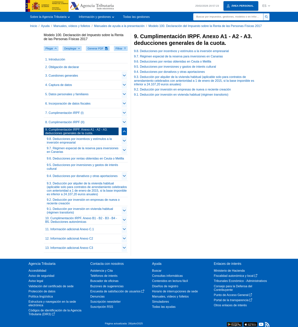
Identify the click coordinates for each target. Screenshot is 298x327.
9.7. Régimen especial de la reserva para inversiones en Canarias (82, 150)
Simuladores (160, 301)
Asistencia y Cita (101, 270)
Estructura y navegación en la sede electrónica (52, 303)
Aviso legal (36, 281)
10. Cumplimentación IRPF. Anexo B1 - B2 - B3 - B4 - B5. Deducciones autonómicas (81, 220)
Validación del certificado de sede (51, 286)
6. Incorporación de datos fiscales (67, 103)
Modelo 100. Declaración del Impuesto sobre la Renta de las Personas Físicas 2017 (205, 26)
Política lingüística (41, 296)
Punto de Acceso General (233, 295)
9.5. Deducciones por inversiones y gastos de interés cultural (82, 166)
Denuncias (97, 296)
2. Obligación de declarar (62, 67)
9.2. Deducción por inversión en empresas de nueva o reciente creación (83, 201)
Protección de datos (42, 291)
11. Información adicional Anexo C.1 (69, 229)
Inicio (33, 26)
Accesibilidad (37, 270)
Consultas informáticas (167, 275)
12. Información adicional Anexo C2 (69, 238)
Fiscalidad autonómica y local (235, 275)
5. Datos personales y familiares (67, 94)
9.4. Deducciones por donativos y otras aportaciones (82, 176)
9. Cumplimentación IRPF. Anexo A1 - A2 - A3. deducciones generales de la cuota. (76, 131)
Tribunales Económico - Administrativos (240, 281)
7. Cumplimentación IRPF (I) (64, 112)
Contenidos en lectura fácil (170, 281)
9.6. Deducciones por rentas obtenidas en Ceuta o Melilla (85, 158)
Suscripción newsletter (105, 301)
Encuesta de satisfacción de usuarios (117, 291)
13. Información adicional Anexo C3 (69, 247)
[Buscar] (228, 16)
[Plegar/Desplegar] (124, 75)
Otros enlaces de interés (230, 305)
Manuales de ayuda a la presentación (119, 26)
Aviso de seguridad (41, 275)
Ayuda (45, 26)
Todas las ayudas (164, 306)
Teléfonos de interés (103, 275)
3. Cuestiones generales (61, 75)
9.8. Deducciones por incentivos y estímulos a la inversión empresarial (79, 140)
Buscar (157, 270)
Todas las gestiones (136, 16)
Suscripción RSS (101, 306)
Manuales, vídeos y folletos (71, 26)
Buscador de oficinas (104, 281)
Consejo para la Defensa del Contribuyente (233, 288)
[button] (266, 6)
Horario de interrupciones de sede (175, 291)
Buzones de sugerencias (107, 286)
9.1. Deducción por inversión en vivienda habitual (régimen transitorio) (80, 210)
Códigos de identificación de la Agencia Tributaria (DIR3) (55, 312)
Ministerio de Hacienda (229, 270)
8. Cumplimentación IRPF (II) (64, 122)
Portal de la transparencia (233, 300)
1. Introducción (55, 59)
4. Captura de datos (58, 85)
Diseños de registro (165, 286)
